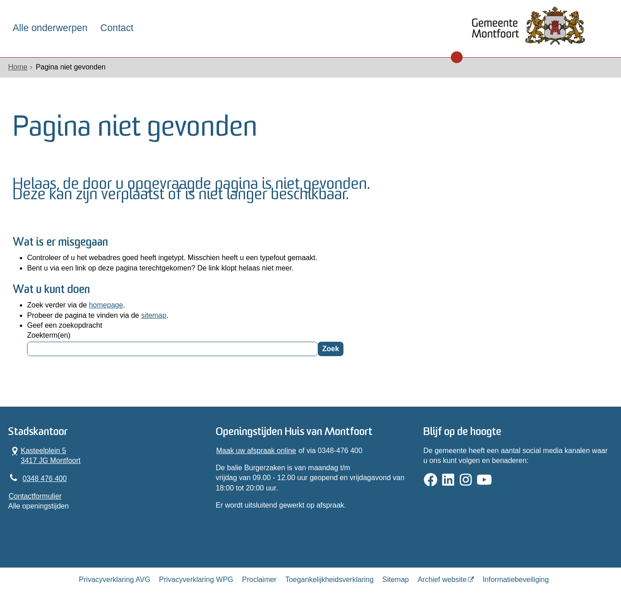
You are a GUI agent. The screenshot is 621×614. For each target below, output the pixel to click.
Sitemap (395, 579)
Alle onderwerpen (50, 28)
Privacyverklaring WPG (196, 579)
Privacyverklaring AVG (114, 579)
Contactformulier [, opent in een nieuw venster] (35, 496)
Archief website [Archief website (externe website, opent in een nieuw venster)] (442, 579)
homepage (106, 305)
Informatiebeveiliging (515, 579)
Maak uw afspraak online (256, 450)
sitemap (154, 315)
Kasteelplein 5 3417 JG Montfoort (45, 455)
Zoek (330, 349)
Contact (116, 28)
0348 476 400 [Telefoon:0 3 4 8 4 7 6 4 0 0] (45, 478)
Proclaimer (259, 579)
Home (18, 67)
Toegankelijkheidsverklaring (329, 579)
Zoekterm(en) (48, 335)
